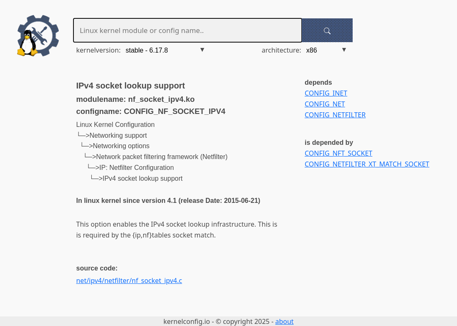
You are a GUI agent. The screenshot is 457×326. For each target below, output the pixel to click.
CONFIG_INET (326, 93)
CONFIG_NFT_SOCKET (338, 153)
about (284, 321)
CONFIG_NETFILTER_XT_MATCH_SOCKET (367, 164)
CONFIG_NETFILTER (335, 114)
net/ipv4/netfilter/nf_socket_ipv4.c (129, 280)
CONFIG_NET (325, 104)
